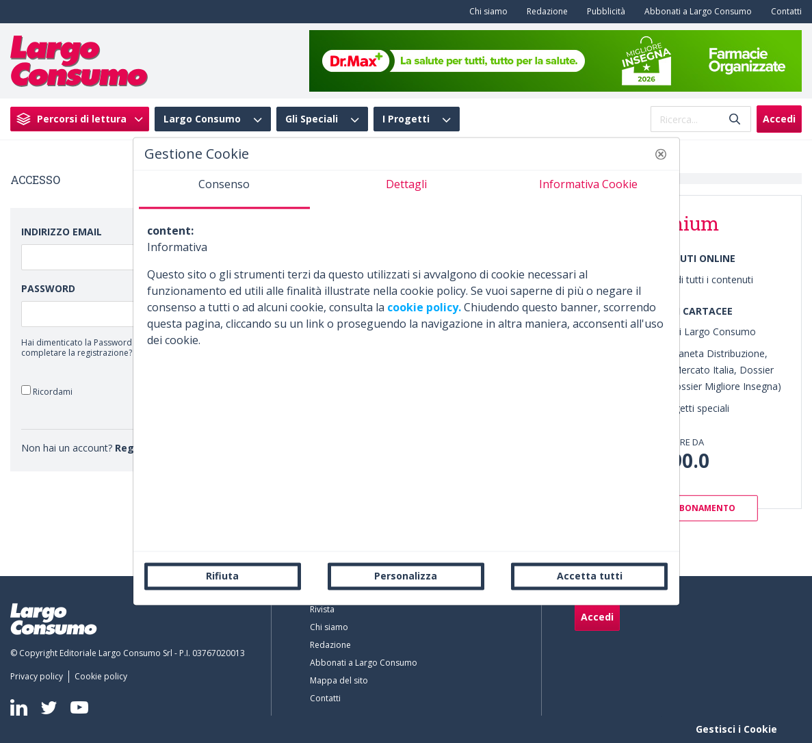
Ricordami (47, 391)
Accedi (779, 118)
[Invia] (735, 119)
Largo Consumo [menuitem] (202, 119)
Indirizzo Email (61, 231)
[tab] (224, 189)
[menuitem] (486, 11)
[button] (661, 154)
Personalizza (405, 575)
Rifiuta (222, 575)
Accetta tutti (590, 575)
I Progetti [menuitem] (406, 119)
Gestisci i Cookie (736, 728)
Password (48, 288)
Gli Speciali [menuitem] (311, 119)
